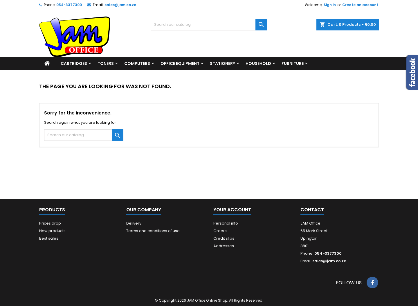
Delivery (133, 223)
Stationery (222, 63)
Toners (106, 63)
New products (52, 231)
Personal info (225, 223)
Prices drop (50, 223)
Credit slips (223, 238)
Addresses (223, 246)
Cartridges (74, 63)
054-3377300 (69, 4)
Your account (232, 209)
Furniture (293, 63)
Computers (137, 63)
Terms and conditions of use (153, 231)
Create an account (360, 4)
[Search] (209, 24)
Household (258, 63)
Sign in (330, 4)
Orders (220, 231)
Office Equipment (180, 63)
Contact (312, 209)
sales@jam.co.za (120, 4)
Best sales (48, 238)
